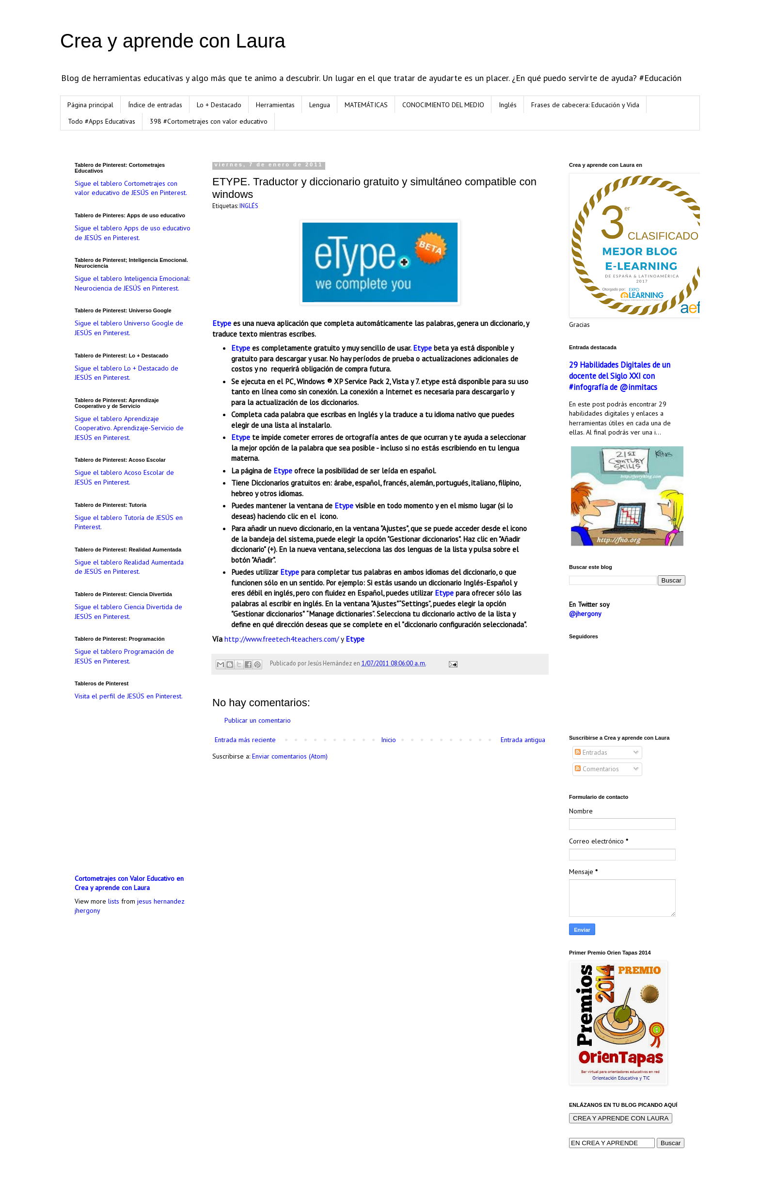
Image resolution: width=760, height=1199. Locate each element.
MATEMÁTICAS (366, 104)
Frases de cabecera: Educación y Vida (585, 104)
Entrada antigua (523, 739)
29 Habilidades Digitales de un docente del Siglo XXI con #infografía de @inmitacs (619, 375)
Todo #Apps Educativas (101, 121)
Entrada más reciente (245, 739)
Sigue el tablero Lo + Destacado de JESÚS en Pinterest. (126, 373)
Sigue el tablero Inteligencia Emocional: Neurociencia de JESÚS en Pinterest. (132, 283)
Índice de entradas (155, 104)
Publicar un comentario (257, 720)
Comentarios (597, 768)
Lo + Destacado (219, 104)
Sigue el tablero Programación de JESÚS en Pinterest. (124, 656)
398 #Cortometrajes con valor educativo (209, 121)
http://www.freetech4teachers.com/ (281, 639)
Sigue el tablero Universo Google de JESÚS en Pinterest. (129, 328)
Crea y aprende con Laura (172, 40)
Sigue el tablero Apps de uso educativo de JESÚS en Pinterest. (132, 233)
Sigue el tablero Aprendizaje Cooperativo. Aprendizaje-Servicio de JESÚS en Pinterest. (129, 428)
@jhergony (585, 613)
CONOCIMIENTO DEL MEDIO (443, 104)
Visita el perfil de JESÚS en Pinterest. (129, 696)
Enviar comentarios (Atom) (290, 756)
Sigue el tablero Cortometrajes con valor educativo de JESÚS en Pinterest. (131, 188)
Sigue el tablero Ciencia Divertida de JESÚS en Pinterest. (128, 611)
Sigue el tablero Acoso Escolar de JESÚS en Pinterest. (124, 477)
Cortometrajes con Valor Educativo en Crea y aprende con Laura (129, 883)
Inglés (508, 104)
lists (113, 901)
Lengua (319, 104)
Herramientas (275, 104)
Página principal (90, 104)
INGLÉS (248, 206)
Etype (221, 323)
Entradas (591, 752)
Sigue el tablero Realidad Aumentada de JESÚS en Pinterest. (129, 567)
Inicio (388, 739)
